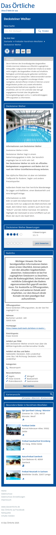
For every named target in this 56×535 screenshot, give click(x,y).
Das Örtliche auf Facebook (12, 509)
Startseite (8, 41)
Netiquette (6, 513)
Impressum (6, 500)
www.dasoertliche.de (10, 506)
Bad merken (28, 386)
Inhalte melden (8, 516)
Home (3, 490)
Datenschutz (6, 493)
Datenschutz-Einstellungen (13, 497)
